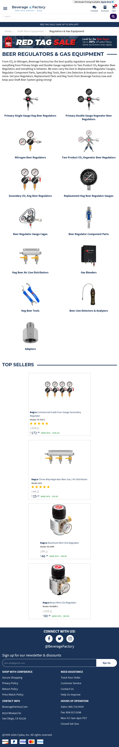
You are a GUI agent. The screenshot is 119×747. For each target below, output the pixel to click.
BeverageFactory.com (15, 706)
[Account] (105, 9)
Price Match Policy (12, 694)
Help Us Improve (71, 694)
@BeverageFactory (59, 646)
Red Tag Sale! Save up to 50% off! (59, 24)
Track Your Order (70, 677)
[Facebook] (49, 638)
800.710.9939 (76, 706)
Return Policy (10, 689)
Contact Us (67, 689)
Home (9, 31)
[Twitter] (59, 638)
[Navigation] (5, 8)
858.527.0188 (73, 712)
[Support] (94, 9)
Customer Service (71, 683)
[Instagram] (70, 638)
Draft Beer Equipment (31, 31)
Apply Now (107, 1)
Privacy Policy (10, 683)
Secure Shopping (12, 677)
